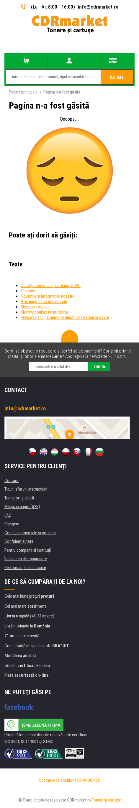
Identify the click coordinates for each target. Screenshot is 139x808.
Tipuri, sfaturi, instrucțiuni (25, 489)
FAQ (8, 515)
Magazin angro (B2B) (22, 506)
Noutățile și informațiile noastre (47, 296)
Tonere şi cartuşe (106, 800)
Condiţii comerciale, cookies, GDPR (51, 285)
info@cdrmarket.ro (98, 7)
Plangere (11, 524)
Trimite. (99, 366)
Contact (11, 480)
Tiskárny (28, 291)
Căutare (117, 77)
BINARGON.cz (88, 780)
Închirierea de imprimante (25, 558)
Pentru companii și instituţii (27, 550)
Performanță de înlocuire (25, 567)
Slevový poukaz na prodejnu (44, 312)
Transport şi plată (19, 498)
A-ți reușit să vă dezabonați (44, 301)
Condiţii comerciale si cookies (30, 532)
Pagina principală (23, 92)
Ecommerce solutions (57, 780)
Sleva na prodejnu (35, 306)
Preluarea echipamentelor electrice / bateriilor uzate (65, 317)
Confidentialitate (18, 541)
